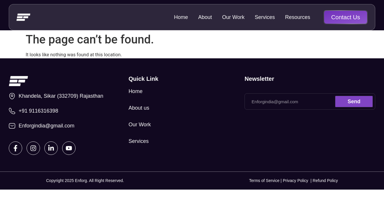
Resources (297, 17)
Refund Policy (325, 180)
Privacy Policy (296, 180)
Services (265, 17)
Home (181, 17)
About (205, 17)
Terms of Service (264, 180)
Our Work (233, 17)
